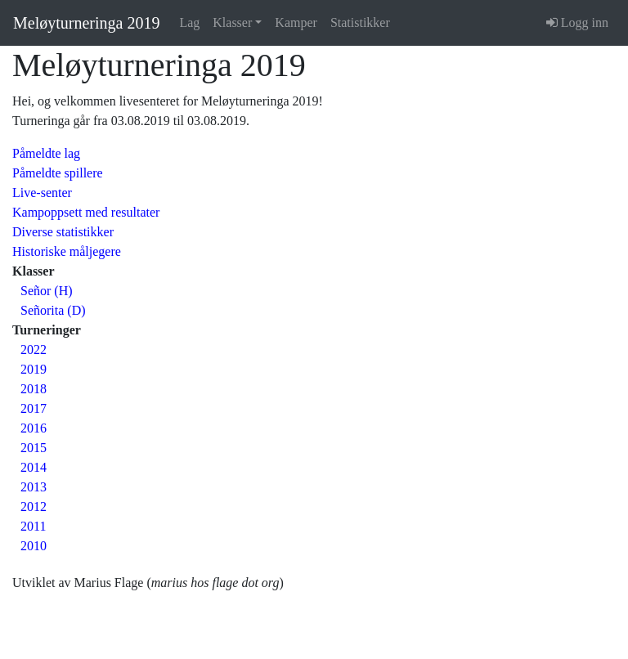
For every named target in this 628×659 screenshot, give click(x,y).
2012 (33, 506)
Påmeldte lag (46, 153)
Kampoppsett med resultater (85, 212)
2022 (33, 349)
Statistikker (360, 22)
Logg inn (577, 22)
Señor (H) (46, 291)
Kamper (296, 22)
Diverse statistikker (63, 232)
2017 (33, 408)
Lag (189, 22)
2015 (33, 448)
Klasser (232, 22)
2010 (33, 546)
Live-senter (42, 192)
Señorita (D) (53, 310)
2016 (33, 428)
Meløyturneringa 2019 (86, 23)
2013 (33, 487)
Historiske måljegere (66, 251)
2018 (33, 389)
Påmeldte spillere (57, 173)
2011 (33, 526)
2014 (33, 467)
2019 (33, 369)
